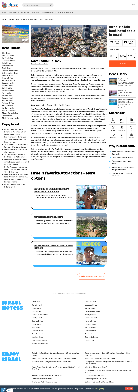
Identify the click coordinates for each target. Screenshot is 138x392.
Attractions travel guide (40, 64)
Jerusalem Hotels (8, 60)
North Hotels (6, 68)
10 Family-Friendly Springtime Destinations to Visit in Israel (14, 155)
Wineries (131, 135)
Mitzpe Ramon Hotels (10, 113)
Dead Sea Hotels (8, 55)
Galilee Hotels (7, 115)
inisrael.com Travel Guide (18, 19)
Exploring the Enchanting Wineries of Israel (99, 382)
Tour (121, 135)
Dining (113, 120)
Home (4, 12)
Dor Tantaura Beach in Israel (94, 376)
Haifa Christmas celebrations (42, 379)
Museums (113, 135)
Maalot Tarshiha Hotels (10, 118)
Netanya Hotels (7, 75)
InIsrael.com (69, 289)
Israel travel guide (47, 12)
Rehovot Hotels (7, 100)
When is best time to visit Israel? (16, 174)
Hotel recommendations (65, 12)
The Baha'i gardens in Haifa (48, 217)
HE (133, 4)
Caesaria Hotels (8, 83)
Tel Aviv (84, 68)
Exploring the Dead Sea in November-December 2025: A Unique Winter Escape (15, 132)
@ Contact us (81, 293)
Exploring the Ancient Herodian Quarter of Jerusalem (52, 190)
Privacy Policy (70, 293)
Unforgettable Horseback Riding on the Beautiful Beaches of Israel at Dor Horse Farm (16, 162)
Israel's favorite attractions (92, 276)
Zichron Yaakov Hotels (10, 73)
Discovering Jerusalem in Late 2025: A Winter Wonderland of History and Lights (15, 139)
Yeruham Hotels (8, 108)
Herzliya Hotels (7, 78)
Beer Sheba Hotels (9, 110)
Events (113, 128)
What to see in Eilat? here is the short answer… (101, 358)
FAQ (131, 128)
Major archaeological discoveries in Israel (53, 246)
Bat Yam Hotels (7, 95)
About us (61, 293)
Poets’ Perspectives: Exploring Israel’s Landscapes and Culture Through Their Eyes (15, 169)
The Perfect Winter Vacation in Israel (44, 382)
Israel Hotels (13, 12)
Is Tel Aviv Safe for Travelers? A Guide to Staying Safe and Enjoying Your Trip (16, 179)
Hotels (121, 120)
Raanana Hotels (7, 98)
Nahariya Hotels (7, 85)
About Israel (25, 12)
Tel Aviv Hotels (7, 58)
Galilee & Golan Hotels (10, 70)
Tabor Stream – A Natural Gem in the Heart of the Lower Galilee (16, 145)
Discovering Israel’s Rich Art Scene (96, 379)
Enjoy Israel (35, 12)
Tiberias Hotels (7, 65)
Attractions (33, 19)
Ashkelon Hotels (8, 103)
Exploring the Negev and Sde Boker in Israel (47, 376)
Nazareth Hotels (8, 90)
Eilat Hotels (6, 53)
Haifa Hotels (6, 63)
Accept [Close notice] (129, 389)
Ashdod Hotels (7, 105)
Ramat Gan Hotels (8, 80)
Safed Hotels (7, 88)
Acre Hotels (6, 93)
